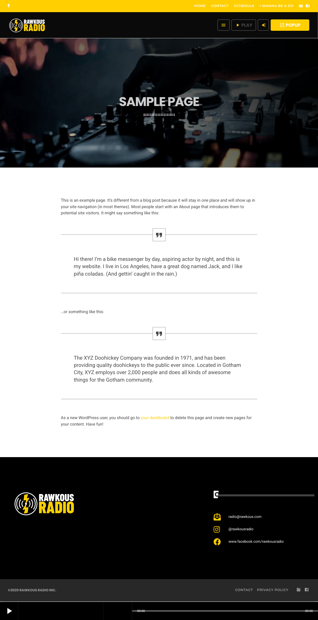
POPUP (290, 25)
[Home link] (27, 25)
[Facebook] (308, 6)
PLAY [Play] (243, 25)
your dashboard (155, 417)
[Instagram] (301, 6)
